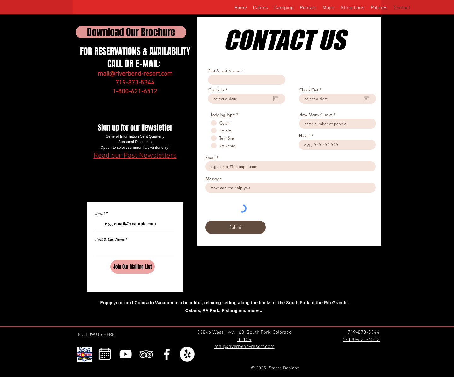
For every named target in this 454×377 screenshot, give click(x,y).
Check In (219, 90)
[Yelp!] (187, 354)
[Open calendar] (275, 98)
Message (214, 179)
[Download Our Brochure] (131, 32)
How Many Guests (315, 115)
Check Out (311, 90)
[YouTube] (125, 354)
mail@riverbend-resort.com (135, 74)
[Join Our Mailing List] (132, 267)
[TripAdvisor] (146, 354)
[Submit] (235, 227)
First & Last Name (110, 239)
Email (100, 213)
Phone (304, 136)
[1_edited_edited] (105, 354)
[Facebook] (166, 354)
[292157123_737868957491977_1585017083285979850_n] (84, 354)
